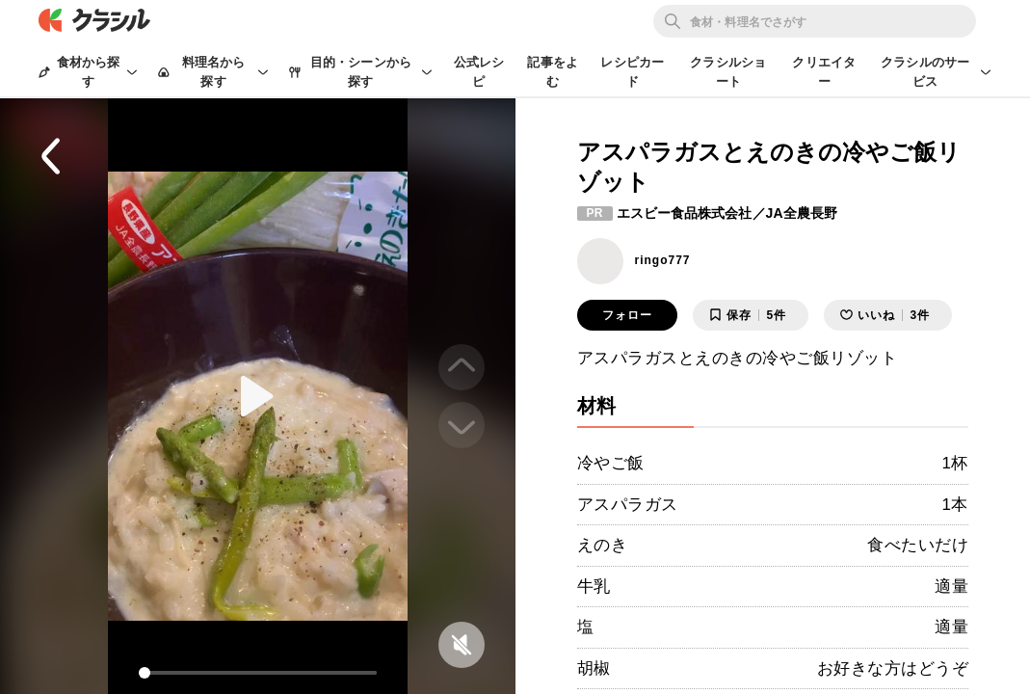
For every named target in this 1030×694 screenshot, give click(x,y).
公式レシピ (479, 72)
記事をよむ (552, 72)
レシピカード (632, 72)
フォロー (627, 315)
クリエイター (824, 72)
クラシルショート (728, 72)
